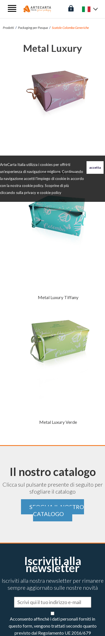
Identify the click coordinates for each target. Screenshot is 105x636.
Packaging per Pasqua (33, 28)
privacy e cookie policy (42, 192)
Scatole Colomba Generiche (70, 28)
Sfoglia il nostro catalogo (56, 510)
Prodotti (8, 28)
